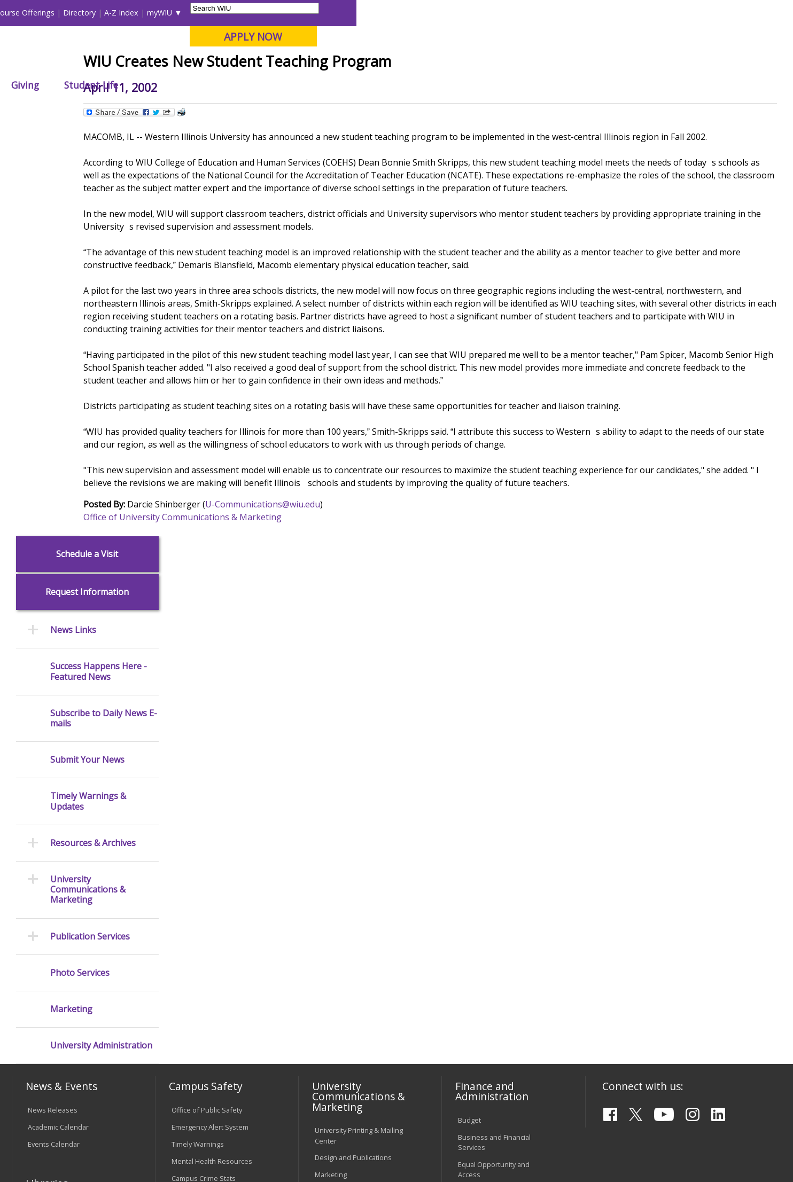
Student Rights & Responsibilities (341, 1010)
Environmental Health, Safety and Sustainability (217, 816)
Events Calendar (54, 733)
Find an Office (480, 878)
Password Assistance (206, 929)
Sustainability (183, 1097)
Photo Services (80, 562)
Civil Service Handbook (351, 987)
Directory (516, 12)
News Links (73, 219)
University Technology (207, 963)
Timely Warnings (198, 733)
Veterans (241, 1097)
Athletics (403, 85)
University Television (347, 781)
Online (307, 63)
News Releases (52, 698)
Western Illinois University (171, 46)
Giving (462, 85)
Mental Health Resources (212, 750)
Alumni (299, 85)
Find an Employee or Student (504, 861)
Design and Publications (353, 747)
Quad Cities (260, 63)
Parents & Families (49, 12)
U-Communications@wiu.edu (346, 608)
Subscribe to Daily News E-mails (103, 307)
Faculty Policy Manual (348, 943)
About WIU (87, 85)
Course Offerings (461, 12)
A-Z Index (558, 12)
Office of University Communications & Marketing (266, 621)
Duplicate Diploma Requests (73, 938)
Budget (469, 709)
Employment (117, 1097)
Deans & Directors (487, 895)
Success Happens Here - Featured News (98, 261)
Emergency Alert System (210, 716)
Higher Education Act (347, 825)
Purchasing (476, 798)
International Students (164, 12)
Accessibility (54, 1097)
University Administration (101, 635)
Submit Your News (87, 349)
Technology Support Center (216, 946)
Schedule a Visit (87, 143)
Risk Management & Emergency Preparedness (213, 789)
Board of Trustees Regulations (344, 921)
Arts (349, 85)
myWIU (596, 12)
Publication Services (90, 525)
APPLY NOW (689, 37)
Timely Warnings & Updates (88, 390)
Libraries (408, 12)
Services (41, 847)
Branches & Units (55, 796)
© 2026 (41, 1145)
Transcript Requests (60, 921)
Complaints (333, 1032)
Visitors (103, 12)
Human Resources (487, 781)
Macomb (208, 63)
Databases (45, 830)
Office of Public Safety (207, 698)
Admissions (233, 85)
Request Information (87, 181)
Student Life (528, 85)
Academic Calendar (58, 716)
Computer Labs (196, 895)
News (233, 109)
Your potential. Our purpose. (122, 63)
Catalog (39, 813)
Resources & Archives (93, 432)
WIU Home (195, 109)
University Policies (343, 899)
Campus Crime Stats (204, 767)
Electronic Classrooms (207, 912)
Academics (159, 85)
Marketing (71, 598)
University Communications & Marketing (88, 479)
